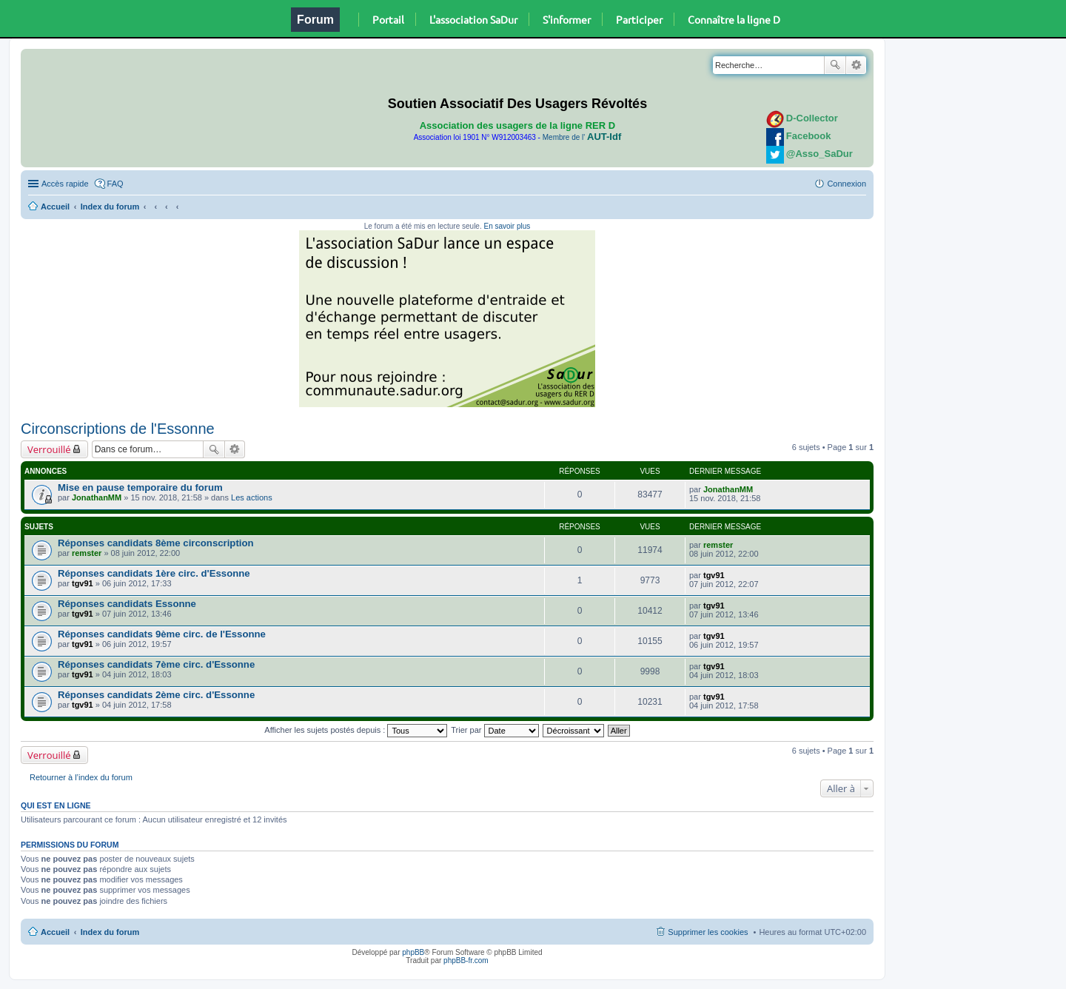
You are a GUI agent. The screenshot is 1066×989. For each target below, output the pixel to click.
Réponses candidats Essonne (127, 603)
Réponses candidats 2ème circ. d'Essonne (156, 694)
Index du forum (110, 206)
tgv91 (82, 583)
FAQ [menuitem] (115, 183)
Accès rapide (65, 183)
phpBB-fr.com (466, 960)
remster (86, 553)
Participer (639, 19)
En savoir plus (506, 226)
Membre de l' (582, 137)
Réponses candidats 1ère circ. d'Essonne (154, 573)
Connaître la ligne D (734, 19)
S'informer (567, 19)
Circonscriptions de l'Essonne (118, 428)
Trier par (494, 729)
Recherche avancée (856, 65)
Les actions (251, 497)
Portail (388, 19)
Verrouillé (49, 449)
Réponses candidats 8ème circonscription (156, 543)
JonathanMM (96, 497)
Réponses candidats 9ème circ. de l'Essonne (162, 634)
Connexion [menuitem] (846, 183)
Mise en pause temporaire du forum (140, 487)
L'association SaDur (473, 19)
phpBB (413, 952)
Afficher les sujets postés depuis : (355, 729)
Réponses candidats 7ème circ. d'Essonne (156, 664)
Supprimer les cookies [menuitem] (708, 932)
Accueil (55, 206)
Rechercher (835, 65)
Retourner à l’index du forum (81, 777)
